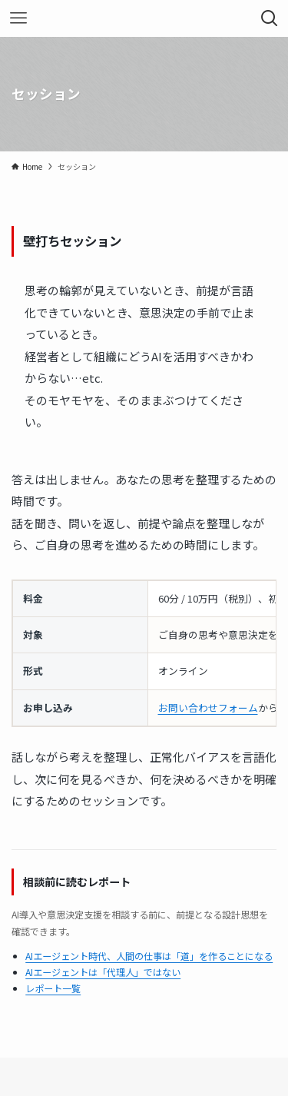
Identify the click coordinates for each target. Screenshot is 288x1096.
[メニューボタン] (18, 18)
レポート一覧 (53, 988)
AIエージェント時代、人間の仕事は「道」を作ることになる (149, 955)
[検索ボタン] (269, 18)
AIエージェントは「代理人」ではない (102, 971)
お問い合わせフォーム (208, 707)
